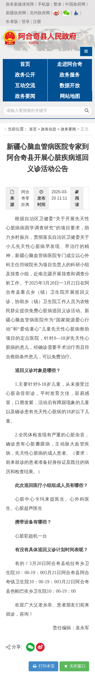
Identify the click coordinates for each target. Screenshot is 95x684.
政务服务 (70, 75)
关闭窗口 (74, 666)
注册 (37, 21)
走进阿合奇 (69, 64)
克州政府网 (40, 13)
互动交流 (25, 85)
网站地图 (70, 96)
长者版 (12, 21)
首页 (25, 64)
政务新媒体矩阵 (20, 4)
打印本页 (43, 666)
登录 (26, 21)
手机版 (44, 4)
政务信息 (48, 129)
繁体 (57, 4)
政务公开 (25, 75)
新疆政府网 (16, 13)
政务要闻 (25, 96)
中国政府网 (75, 4)
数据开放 (70, 85)
